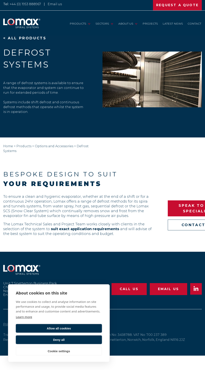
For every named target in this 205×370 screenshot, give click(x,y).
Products (78, 23)
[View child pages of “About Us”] (136, 23)
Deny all (81, 339)
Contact (194, 23)
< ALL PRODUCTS (24, 38)
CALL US (129, 303)
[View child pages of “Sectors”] (112, 23)
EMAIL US (168, 303)
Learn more (24, 328)
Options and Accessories (54, 146)
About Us (125, 23)
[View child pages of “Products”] (89, 23)
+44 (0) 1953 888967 (25, 4)
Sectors (102, 23)
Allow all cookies (37, 339)
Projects (150, 23)
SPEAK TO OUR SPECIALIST (172, 216)
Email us (55, 4)
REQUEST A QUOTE (177, 5)
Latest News (173, 23)
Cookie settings (59, 351)
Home (8, 146)
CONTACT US (172, 232)
